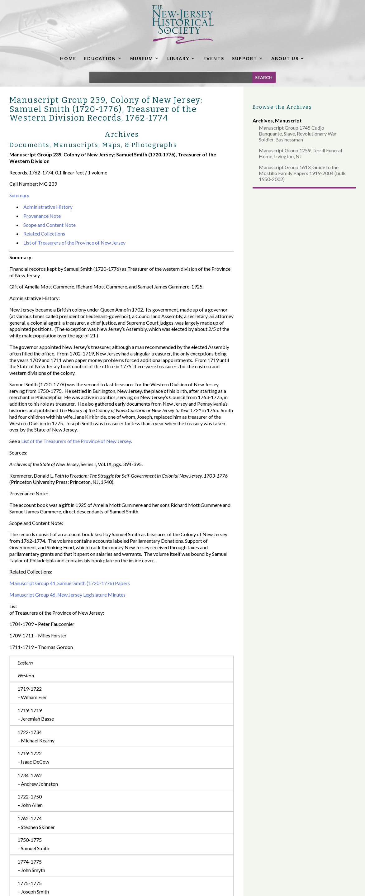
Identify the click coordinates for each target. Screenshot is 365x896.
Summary (19, 195)
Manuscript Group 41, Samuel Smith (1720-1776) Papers (69, 583)
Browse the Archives (282, 107)
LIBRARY (178, 58)
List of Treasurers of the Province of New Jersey (74, 242)
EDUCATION (100, 58)
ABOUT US (285, 58)
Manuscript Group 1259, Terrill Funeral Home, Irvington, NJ (300, 153)
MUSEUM (141, 58)
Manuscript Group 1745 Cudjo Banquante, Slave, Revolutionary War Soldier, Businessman (298, 133)
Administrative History (48, 207)
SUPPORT (244, 58)
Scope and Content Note (49, 225)
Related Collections (44, 233)
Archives (263, 120)
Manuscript (288, 120)
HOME (68, 58)
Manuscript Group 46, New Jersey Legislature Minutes (67, 595)
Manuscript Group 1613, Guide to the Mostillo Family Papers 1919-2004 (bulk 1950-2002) (302, 173)
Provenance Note (42, 216)
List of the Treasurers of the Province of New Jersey (76, 441)
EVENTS (213, 58)
